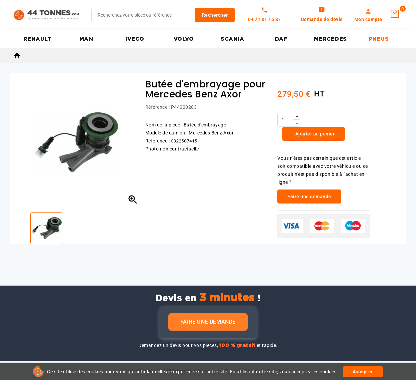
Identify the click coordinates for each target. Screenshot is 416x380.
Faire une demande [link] (309, 196)
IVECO (134, 39)
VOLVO (184, 39)
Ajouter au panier (314, 133)
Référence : (157, 107)
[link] (322, 15)
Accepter (363, 371)
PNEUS (379, 39)
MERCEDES (330, 39)
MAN (86, 39)
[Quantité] (285, 120)
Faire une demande (208, 322)
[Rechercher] (163, 15)
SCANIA (232, 39)
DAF (281, 39)
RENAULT (37, 39)
